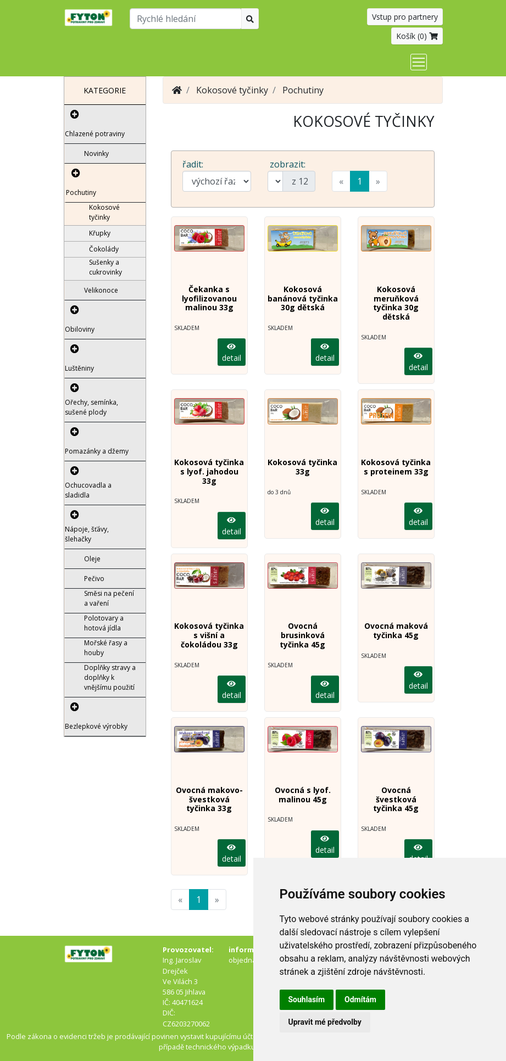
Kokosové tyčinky (104, 212)
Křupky (99, 233)
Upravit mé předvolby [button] (325, 1022)
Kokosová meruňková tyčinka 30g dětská (396, 303)
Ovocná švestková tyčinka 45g (396, 799)
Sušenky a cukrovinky (105, 267)
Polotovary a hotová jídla (104, 623)
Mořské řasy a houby (105, 647)
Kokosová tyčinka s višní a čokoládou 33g (209, 635)
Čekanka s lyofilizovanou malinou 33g (209, 298)
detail (231, 353)
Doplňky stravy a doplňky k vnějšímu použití (110, 677)
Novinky (96, 153)
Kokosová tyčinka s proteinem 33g (396, 467)
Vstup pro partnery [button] (405, 17)
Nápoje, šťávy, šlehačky (87, 534)
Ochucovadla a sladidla (88, 490)
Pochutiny (81, 192)
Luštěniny (79, 368)
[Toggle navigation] (418, 62)
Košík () (417, 36)
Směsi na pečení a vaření (109, 598)
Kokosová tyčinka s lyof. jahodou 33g (209, 471)
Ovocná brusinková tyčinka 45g (302, 635)
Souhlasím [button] (306, 999)
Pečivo (94, 578)
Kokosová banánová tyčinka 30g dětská (303, 298)
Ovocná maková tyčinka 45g (396, 630)
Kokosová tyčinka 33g (302, 467)
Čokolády (104, 249)
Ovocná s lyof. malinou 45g (303, 795)
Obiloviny (79, 329)
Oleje (92, 558)
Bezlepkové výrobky (96, 726)
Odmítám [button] (360, 999)
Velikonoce (101, 290)
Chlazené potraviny (95, 133)
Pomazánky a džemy (97, 451)
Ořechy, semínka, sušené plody (91, 407)
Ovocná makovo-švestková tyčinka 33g (209, 799)
